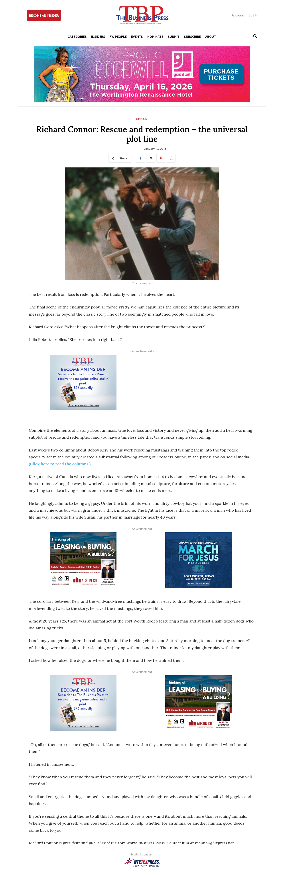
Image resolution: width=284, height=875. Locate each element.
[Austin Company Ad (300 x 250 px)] (83, 560)
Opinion (141, 119)
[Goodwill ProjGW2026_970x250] (142, 74)
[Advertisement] (198, 386)
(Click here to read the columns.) (60, 463)
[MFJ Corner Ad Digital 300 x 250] (198, 560)
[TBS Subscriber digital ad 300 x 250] (83, 382)
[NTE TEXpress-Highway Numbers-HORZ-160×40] (142, 862)
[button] (253, 36)
